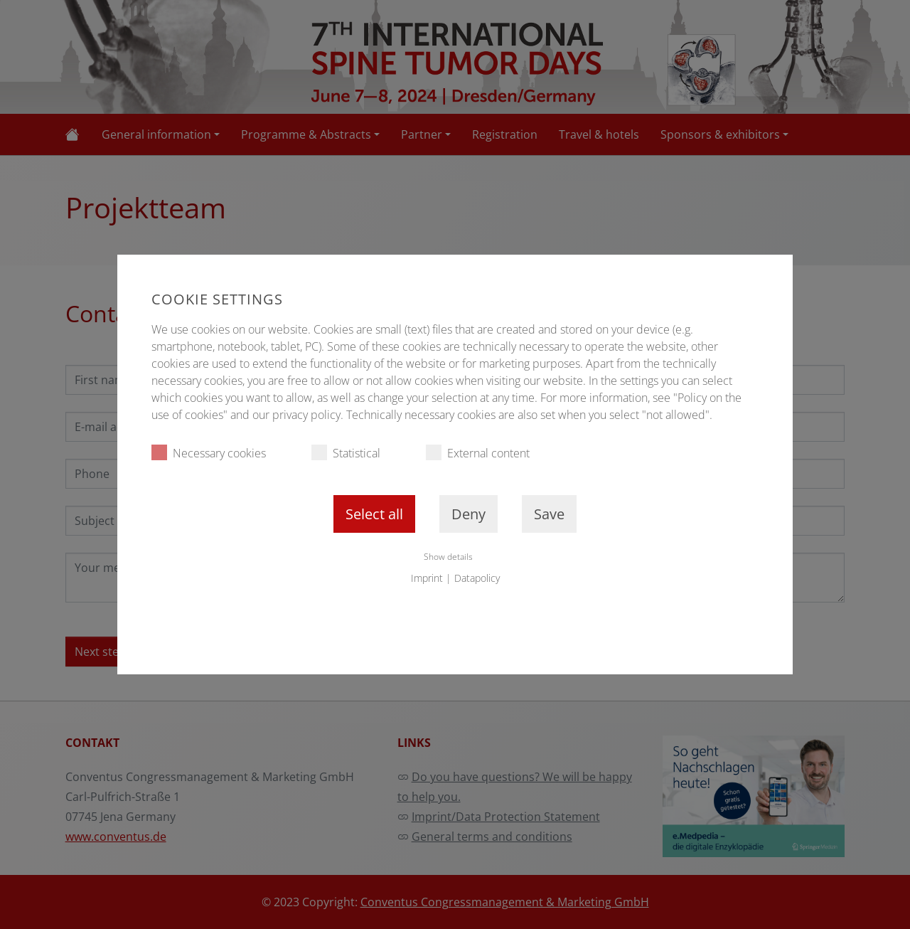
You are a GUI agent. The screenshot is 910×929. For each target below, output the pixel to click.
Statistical (345, 453)
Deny (468, 514)
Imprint (427, 578)
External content (478, 453)
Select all (374, 514)
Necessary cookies (208, 453)
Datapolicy (477, 578)
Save (549, 514)
